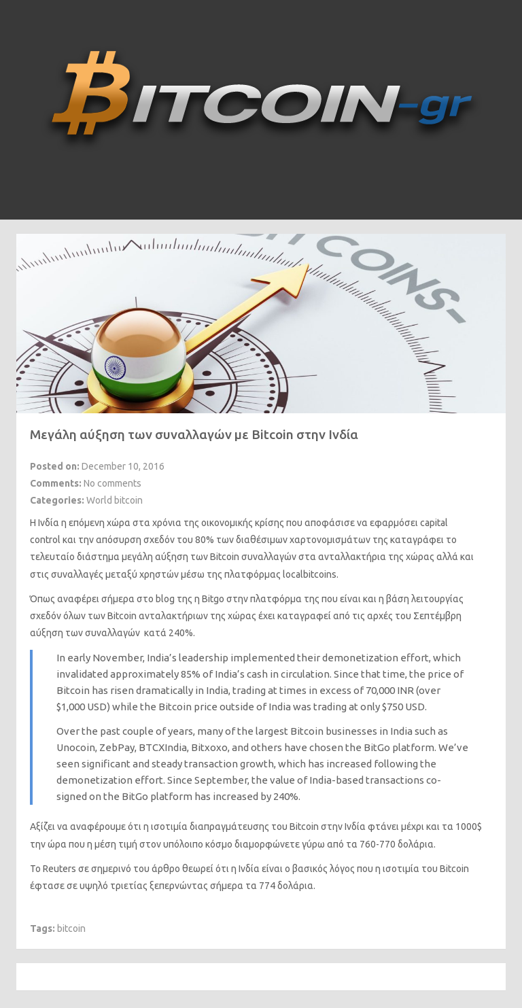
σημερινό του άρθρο (135, 868)
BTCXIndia (163, 747)
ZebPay (117, 747)
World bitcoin (114, 500)
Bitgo (213, 598)
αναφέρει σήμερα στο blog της (124, 598)
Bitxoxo (209, 747)
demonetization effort (375, 657)
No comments (112, 483)
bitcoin (71, 928)
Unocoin (75, 747)
